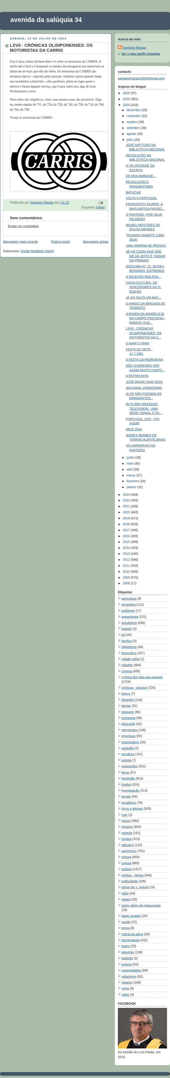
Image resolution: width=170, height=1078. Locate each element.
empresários (130, 742)
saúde (126, 922)
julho (130, 140)
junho (131, 457)
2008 (127, 583)
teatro (126, 946)
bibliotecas (129, 647)
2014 (127, 548)
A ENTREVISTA (137, 376)
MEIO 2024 (134, 429)
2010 (127, 571)
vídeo (125, 994)
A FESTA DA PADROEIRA (144, 359)
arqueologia (130, 616)
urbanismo (129, 976)
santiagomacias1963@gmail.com (141, 78)
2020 (127, 512)
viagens (127, 982)
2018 (127, 524)
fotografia (128, 778)
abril (130, 469)
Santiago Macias (134, 47)
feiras (125, 772)
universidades (131, 970)
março (131, 475)
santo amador (131, 916)
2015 (127, 542)
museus (127, 827)
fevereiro (133, 481)
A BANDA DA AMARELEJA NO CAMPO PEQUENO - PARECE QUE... (145, 318)
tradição (127, 958)
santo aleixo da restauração (141, 905)
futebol (126, 784)
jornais (126, 796)
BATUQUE (133, 192)
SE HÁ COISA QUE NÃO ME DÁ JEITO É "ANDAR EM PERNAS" (145, 256)
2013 (127, 553)
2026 (127, 93)
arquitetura (129, 623)
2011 (127, 565)
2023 (127, 494)
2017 (127, 530)
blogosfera (129, 653)
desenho (128, 700)
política (127, 869)
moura (126, 821)
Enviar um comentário (23, 226)
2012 (127, 559)
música (127, 839)
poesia (126, 863)
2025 (127, 99)
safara (126, 899)
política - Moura (133, 875)
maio (130, 463)
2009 (127, 577)
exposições (129, 766)
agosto (132, 134)
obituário (128, 845)
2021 (127, 506)
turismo (127, 964)
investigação (130, 790)
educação (128, 724)
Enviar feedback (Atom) (37, 251)
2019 (127, 518)
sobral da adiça (132, 934)
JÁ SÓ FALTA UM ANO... (143, 297)
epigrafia (128, 748)
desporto (128, 712)
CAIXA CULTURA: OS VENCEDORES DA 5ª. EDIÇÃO (144, 287)
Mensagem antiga (95, 242)
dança (126, 693)
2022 (127, 500)
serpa (126, 928)
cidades (127, 665)
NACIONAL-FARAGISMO (144, 388)
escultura (128, 754)
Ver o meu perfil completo (140, 54)
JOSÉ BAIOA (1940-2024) (144, 382)
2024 (127, 105)
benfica (127, 641)
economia (128, 718)
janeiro (132, 487)
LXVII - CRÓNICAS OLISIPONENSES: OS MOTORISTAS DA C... (144, 333)
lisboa (100, 207)
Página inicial (60, 242)
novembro (134, 116)
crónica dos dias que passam (142, 677)
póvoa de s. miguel (135, 887)
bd (123, 635)
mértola (127, 833)
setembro (134, 128)
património (129, 851)
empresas (129, 736)
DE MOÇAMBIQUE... (141, 176)
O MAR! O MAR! (137, 343)
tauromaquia (130, 940)
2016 (127, 536)
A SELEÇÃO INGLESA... (143, 277)
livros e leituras (132, 808)
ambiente (128, 611)
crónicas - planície (134, 687)
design (126, 706)
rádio (125, 893)
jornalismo (129, 802)
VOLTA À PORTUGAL (141, 198)
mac (125, 815)
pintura (126, 857)
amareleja (129, 604)
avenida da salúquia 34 (46, 19)
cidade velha (130, 659)
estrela (126, 760)
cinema (127, 671)
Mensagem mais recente (20, 242)
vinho (125, 988)
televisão (128, 952)
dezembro (134, 110)
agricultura (129, 598)
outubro (132, 122)
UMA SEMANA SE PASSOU (146, 245)
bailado (127, 629)
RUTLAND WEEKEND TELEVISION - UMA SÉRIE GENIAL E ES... (144, 408)
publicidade (130, 881)
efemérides (129, 730)
